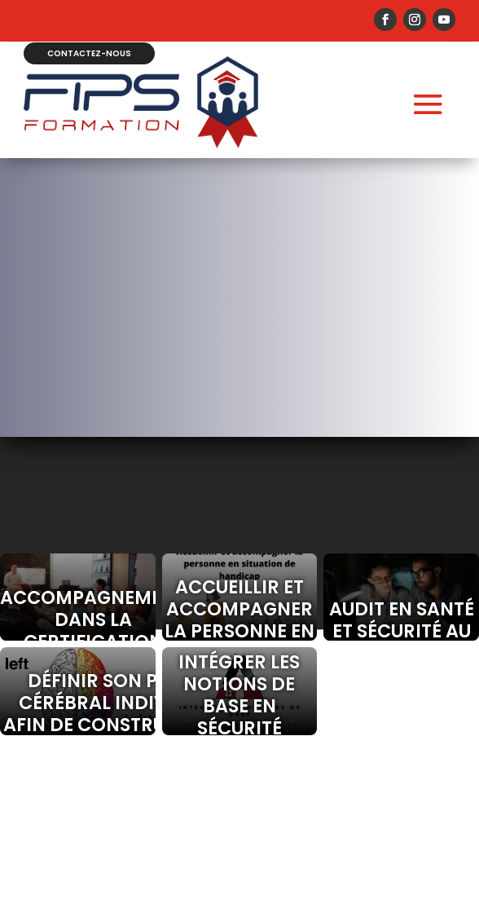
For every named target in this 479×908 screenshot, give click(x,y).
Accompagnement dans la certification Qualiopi (78, 630)
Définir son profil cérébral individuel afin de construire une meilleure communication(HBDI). (78, 725)
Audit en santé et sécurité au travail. (401, 631)
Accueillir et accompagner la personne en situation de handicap (239, 631)
